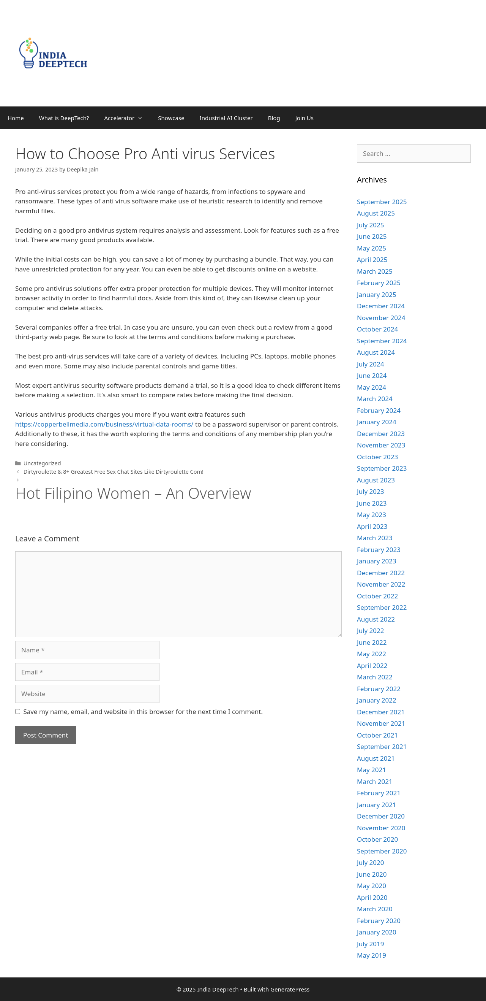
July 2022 (370, 630)
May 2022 (371, 653)
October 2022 (377, 596)
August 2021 (376, 758)
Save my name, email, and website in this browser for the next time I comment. (143, 711)
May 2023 (371, 514)
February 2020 (379, 920)
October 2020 (377, 839)
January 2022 (376, 700)
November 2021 (381, 723)
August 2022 (376, 619)
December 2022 (381, 572)
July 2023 (370, 491)
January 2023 (376, 561)
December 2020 (381, 816)
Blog (274, 118)
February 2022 (379, 688)
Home (16, 118)
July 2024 (370, 364)
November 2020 (381, 827)
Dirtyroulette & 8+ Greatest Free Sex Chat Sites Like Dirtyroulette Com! (114, 471)
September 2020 (382, 851)
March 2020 (375, 908)
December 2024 (381, 305)
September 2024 (382, 340)
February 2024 (379, 410)
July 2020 (370, 862)
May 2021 (371, 769)
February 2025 (379, 282)
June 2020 (372, 874)
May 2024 (371, 387)
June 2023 (372, 503)
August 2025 (376, 213)
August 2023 (376, 480)
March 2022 (375, 677)
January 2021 (376, 804)
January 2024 (376, 421)
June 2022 (372, 642)
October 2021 (377, 735)
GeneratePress (289, 989)
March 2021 (375, 781)
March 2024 (375, 398)
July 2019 (370, 943)
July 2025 (370, 225)
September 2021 (382, 746)
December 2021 (381, 712)
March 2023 (375, 537)
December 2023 (381, 433)
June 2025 (372, 236)
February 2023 (379, 549)
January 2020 (376, 932)
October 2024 (377, 329)
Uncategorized (42, 463)
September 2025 (382, 201)
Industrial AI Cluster (226, 118)
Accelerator (127, 117)
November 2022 (381, 584)
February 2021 (379, 792)
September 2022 (382, 607)
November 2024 (381, 317)
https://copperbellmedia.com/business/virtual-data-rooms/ (104, 424)
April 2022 (372, 665)
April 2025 (372, 259)
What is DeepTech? (64, 118)
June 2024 (372, 375)
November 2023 (381, 445)
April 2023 (372, 526)
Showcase (171, 118)
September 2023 (382, 468)
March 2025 (375, 271)
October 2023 (377, 456)
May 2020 (371, 885)
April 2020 (372, 897)
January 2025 (376, 294)
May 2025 (371, 248)
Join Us (304, 118)
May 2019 (371, 955)
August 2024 (376, 352)
